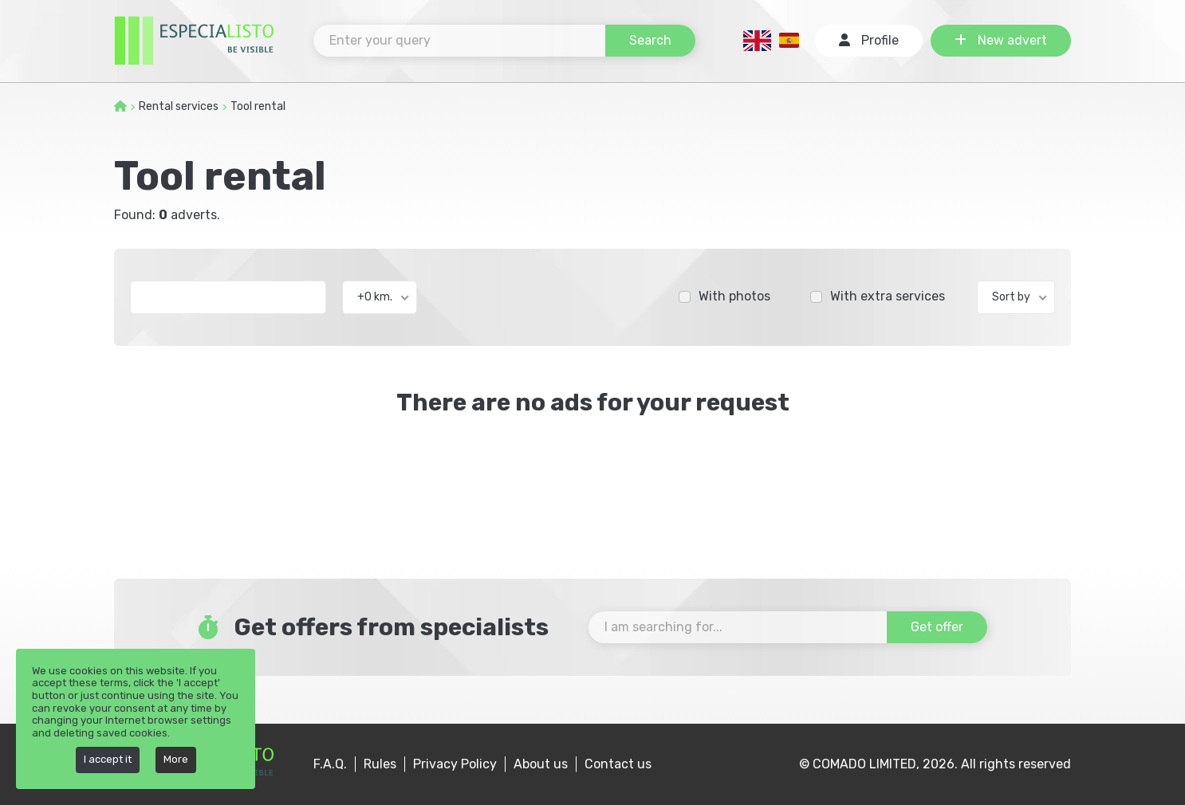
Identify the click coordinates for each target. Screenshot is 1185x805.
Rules (380, 764)
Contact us (618, 764)
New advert (1001, 40)
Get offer (937, 626)
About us (541, 764)
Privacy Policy (455, 764)
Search (650, 40)
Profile (869, 40)
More (175, 759)
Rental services (178, 106)
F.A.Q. (330, 764)
